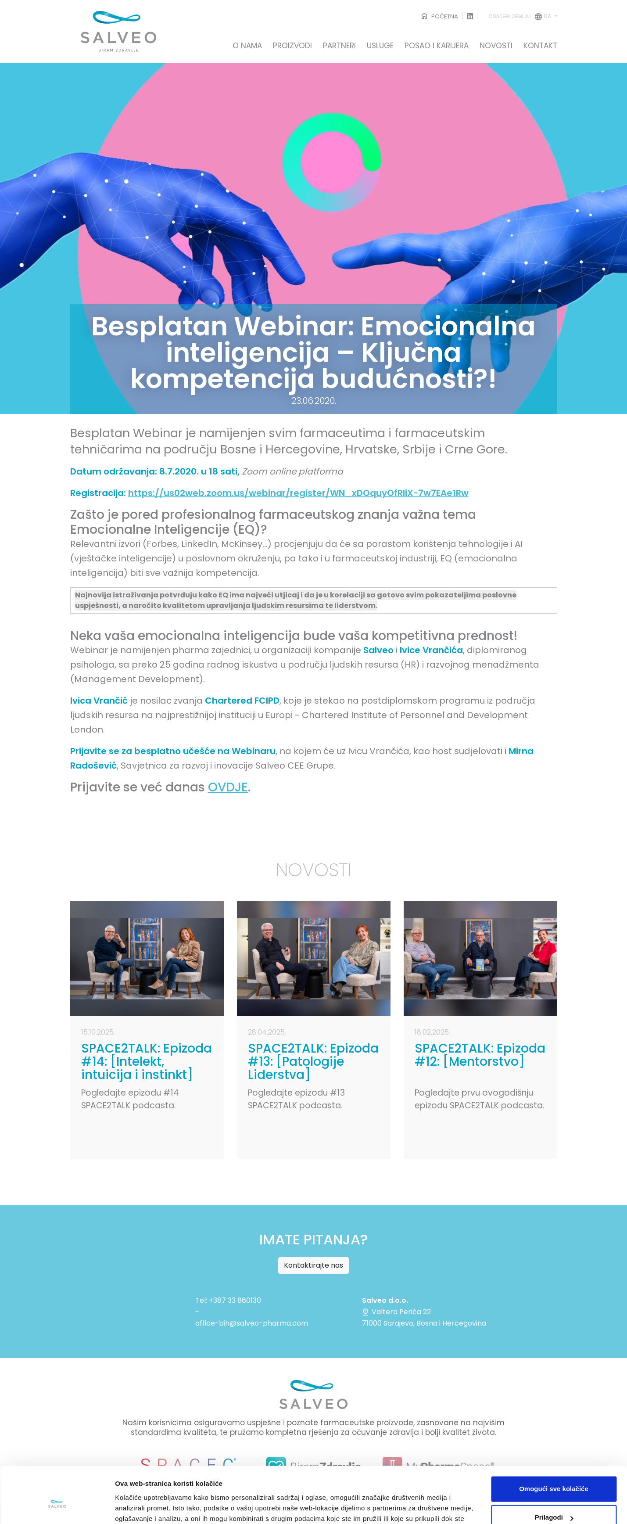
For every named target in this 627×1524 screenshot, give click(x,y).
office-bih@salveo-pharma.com (251, 1323)
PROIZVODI (292, 46)
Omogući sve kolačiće (553, 1442)
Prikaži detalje (137, 1506)
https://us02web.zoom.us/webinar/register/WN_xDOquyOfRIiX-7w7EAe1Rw (298, 493)
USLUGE (380, 46)
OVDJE (228, 787)
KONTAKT (540, 46)
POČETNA (439, 16)
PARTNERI (339, 46)
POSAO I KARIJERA (437, 46)
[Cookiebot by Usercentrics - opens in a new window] (56, 1506)
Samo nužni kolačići (553, 1499)
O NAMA (247, 46)
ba (520, 16)
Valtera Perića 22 (396, 1312)
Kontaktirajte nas (313, 1265)
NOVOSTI (496, 46)
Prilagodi (554, 1470)
